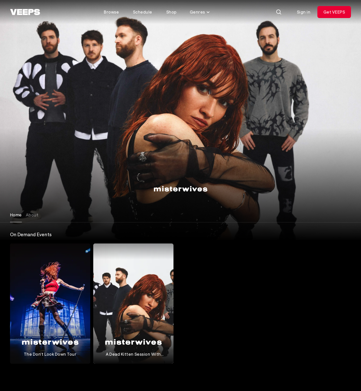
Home (16, 214)
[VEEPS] (25, 12)
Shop (171, 12)
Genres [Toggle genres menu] (200, 12)
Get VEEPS (334, 12)
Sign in (303, 12)
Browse (111, 12)
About (32, 214)
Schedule (142, 12)
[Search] (279, 12)
